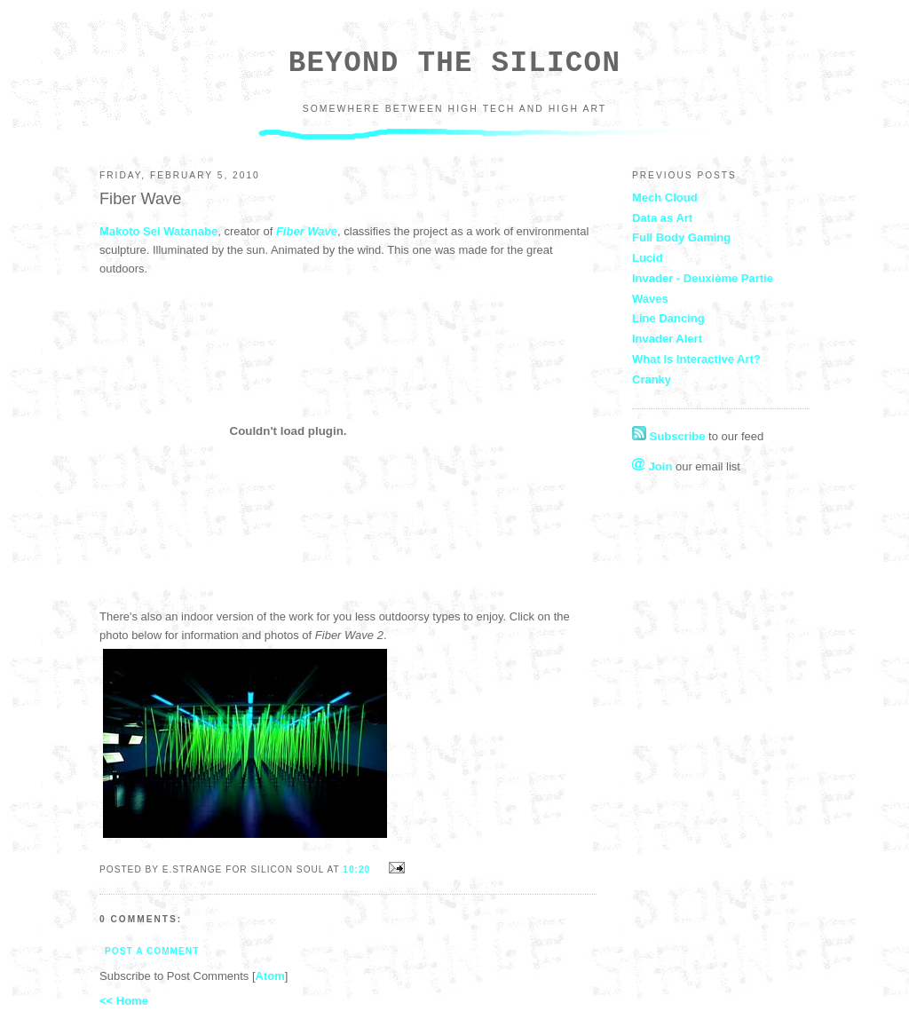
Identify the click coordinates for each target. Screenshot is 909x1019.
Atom (270, 976)
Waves (650, 298)
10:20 (358, 869)
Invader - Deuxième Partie (702, 278)
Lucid (647, 258)
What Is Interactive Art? (696, 359)
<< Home (123, 1000)
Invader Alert (667, 338)
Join (652, 466)
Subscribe (668, 436)
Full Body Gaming (681, 237)
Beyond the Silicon (454, 63)
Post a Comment (152, 951)
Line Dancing (668, 318)
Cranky (651, 379)
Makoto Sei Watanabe (158, 231)
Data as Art (662, 218)
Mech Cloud (665, 197)
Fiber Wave (306, 231)
